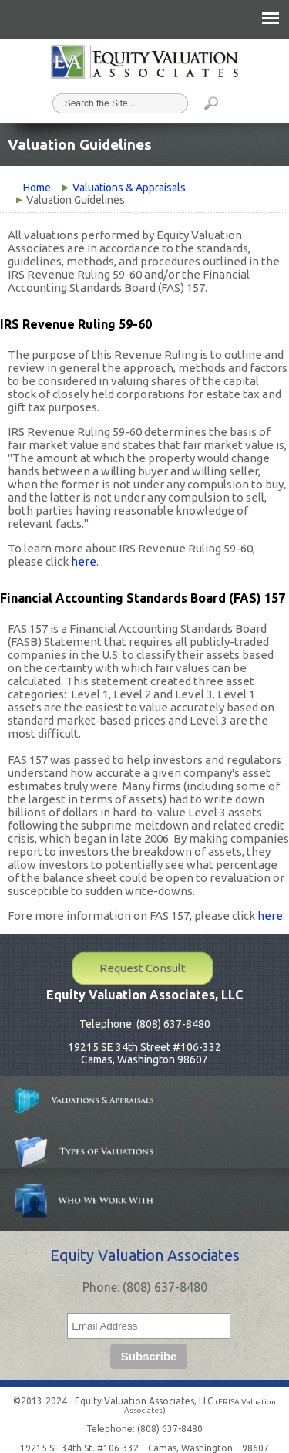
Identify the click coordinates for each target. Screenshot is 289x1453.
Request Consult (142, 968)
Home (37, 187)
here (83, 561)
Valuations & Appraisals (129, 187)
